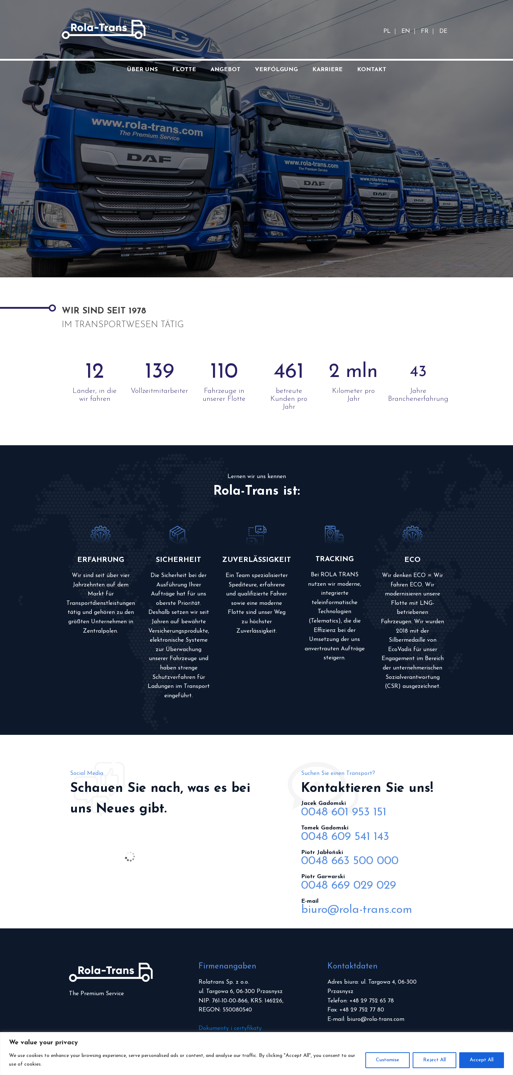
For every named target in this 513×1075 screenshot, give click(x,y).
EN (405, 31)
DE (443, 31)
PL (387, 31)
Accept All (482, 1060)
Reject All (434, 1060)
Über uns (142, 70)
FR (425, 31)
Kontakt (371, 70)
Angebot (225, 70)
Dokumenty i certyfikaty (230, 1028)
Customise (387, 1060)
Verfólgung (276, 70)
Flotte (184, 70)
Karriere (327, 70)
